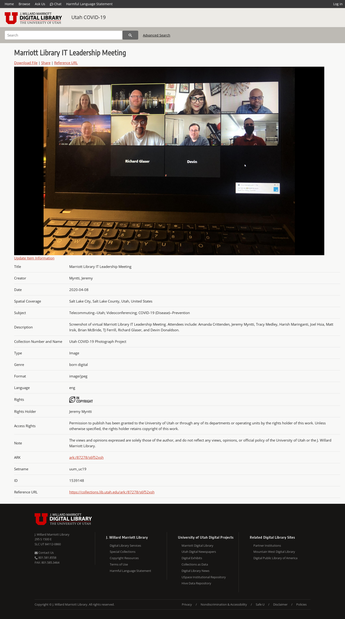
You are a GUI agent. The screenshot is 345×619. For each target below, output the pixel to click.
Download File (25, 62)
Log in (338, 4)
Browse (24, 4)
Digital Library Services (125, 545)
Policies (301, 604)
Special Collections (122, 551)
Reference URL (66, 62)
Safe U (260, 604)
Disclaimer (280, 604)
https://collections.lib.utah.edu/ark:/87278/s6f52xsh (111, 492)
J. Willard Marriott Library (52, 534)
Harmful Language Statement (89, 4)
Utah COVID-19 (88, 17)
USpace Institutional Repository (204, 577)
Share (45, 62)
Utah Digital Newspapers (199, 551)
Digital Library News (195, 571)
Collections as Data (195, 564)
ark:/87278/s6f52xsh (86, 457)
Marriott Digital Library (197, 545)
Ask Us (40, 4)
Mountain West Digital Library (274, 551)
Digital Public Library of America (275, 558)
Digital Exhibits (192, 558)
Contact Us (44, 552)
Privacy (187, 604)
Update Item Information (34, 258)
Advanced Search (156, 35)
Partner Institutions (267, 545)
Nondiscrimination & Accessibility (224, 604)
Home (9, 4)
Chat (55, 4)
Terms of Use (119, 564)
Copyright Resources (124, 558)
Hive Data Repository (196, 583)
